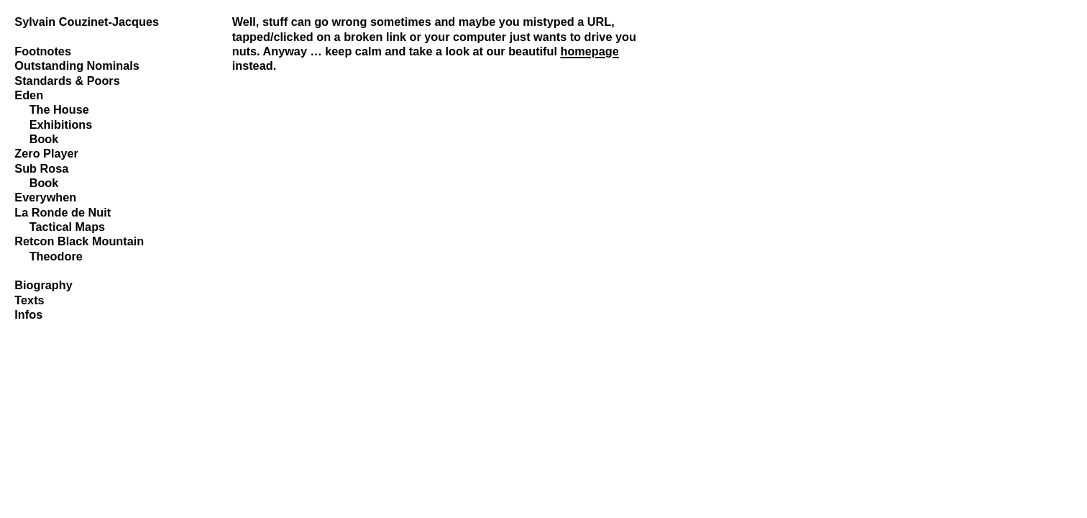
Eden (28, 94)
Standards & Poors (66, 80)
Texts (29, 300)
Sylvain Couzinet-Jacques (86, 21)
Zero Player (46, 153)
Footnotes (42, 51)
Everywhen (45, 197)
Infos (28, 314)
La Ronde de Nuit (62, 212)
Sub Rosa (41, 168)
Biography (43, 284)
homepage (589, 51)
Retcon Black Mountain (79, 241)
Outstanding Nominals (76, 65)
